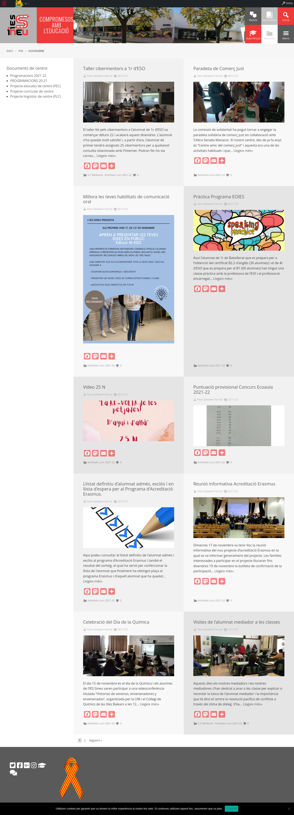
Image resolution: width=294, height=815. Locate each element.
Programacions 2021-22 (28, 75)
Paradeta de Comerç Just (218, 68)
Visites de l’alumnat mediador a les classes (236, 622)
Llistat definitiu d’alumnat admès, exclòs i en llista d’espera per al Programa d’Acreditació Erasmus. (128, 489)
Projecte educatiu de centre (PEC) (35, 86)
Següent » (95, 740)
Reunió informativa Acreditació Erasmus (234, 484)
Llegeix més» (106, 155)
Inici (10, 51)
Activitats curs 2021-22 (118, 175)
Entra (289, 3)
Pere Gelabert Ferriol (99, 76)
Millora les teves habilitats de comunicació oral (126, 199)
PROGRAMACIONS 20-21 (28, 80)
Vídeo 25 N (94, 387)
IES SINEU (18, 25)
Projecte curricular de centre (31, 91)
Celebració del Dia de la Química (116, 622)
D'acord (231, 808)
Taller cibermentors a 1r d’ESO (114, 68)
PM (21, 51)
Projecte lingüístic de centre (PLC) (35, 96)
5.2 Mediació (95, 175)
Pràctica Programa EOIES (218, 197)
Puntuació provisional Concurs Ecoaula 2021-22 (233, 389)
